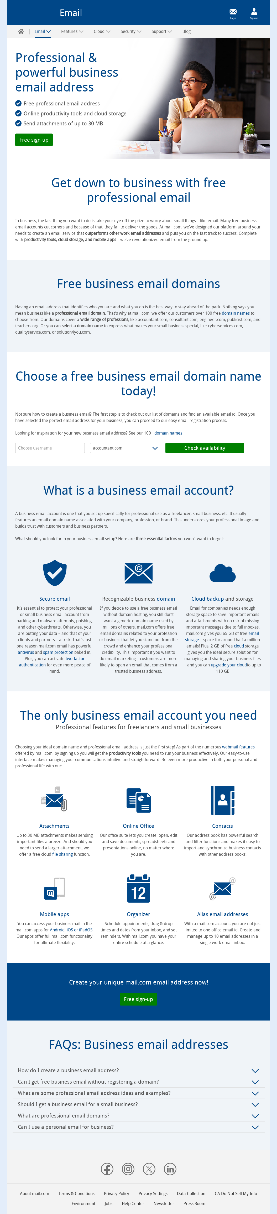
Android (57, 929)
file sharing (62, 854)
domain (166, 599)
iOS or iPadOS (79, 929)
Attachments (54, 826)
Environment (83, 1203)
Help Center (133, 1203)
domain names (236, 313)
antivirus (26, 652)
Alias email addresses (222, 914)
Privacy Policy (116, 1193)
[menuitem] (21, 31)
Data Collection (191, 1193)
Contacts (222, 826)
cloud (239, 646)
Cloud (102, 31)
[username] (50, 448)
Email (43, 31)
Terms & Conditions (77, 1193)
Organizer (138, 914)
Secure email (54, 599)
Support (162, 31)
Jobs (108, 1203)
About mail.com (34, 1193)
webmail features (238, 746)
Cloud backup (207, 599)
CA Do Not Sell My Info (236, 1193)
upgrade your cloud (229, 664)
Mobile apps (54, 914)
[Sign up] (254, 11)
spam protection (58, 652)
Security (131, 31)
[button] (34, 140)
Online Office (138, 826)
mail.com (35, 14)
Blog (186, 31)
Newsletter (164, 1203)
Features (72, 31)
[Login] (233, 11)
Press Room (194, 1203)
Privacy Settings (153, 1193)
